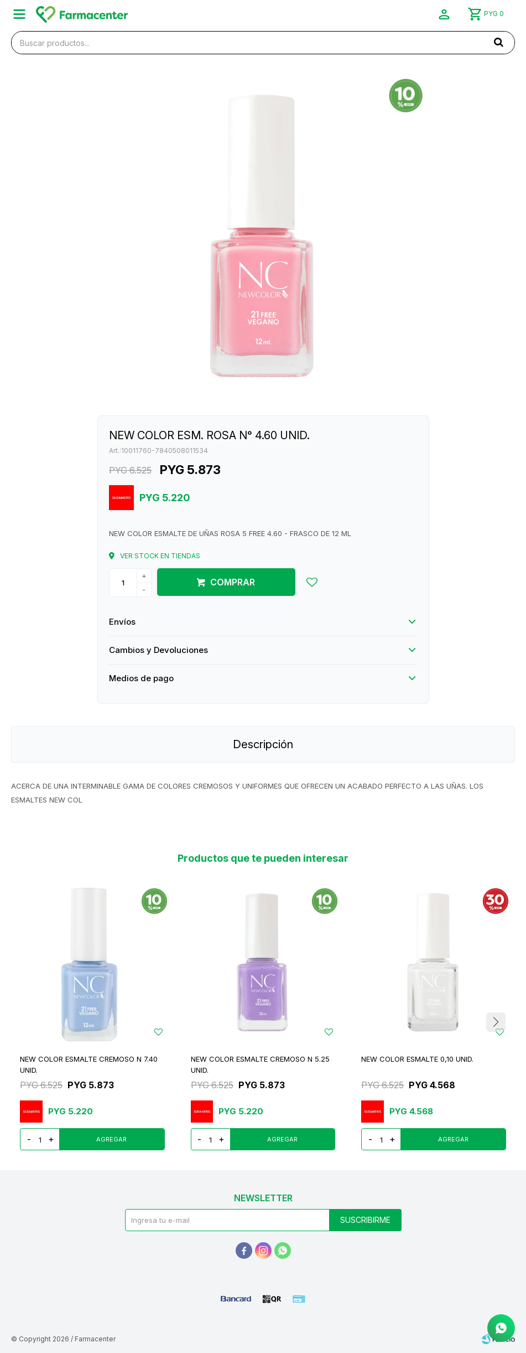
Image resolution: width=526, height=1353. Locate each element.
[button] (498, 42)
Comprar (232, 582)
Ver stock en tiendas (160, 556)
